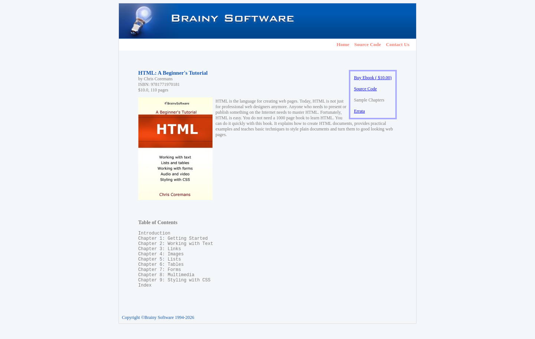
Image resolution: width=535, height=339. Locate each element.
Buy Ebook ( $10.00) (373, 77)
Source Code (367, 44)
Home (343, 44)
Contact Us (397, 44)
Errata (359, 111)
